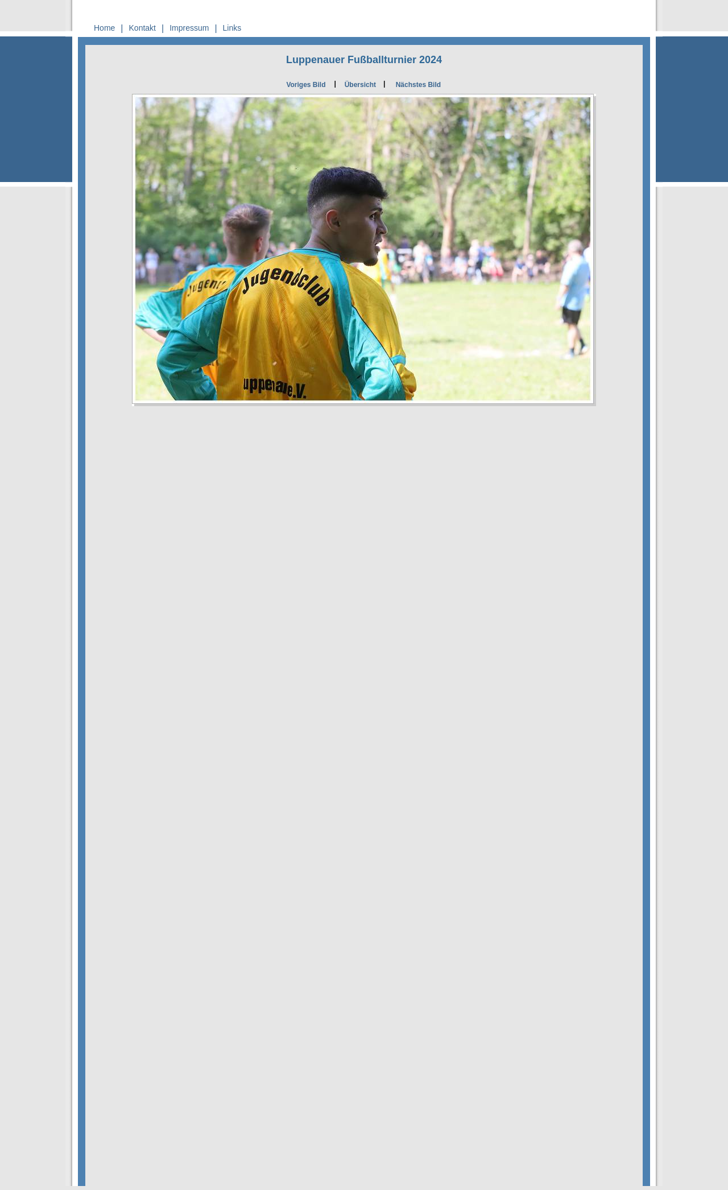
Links (232, 27)
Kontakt (142, 27)
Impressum (189, 27)
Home (104, 27)
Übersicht (360, 85)
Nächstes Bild (418, 85)
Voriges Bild (305, 85)
